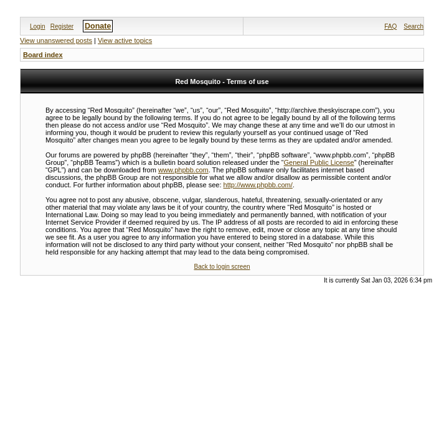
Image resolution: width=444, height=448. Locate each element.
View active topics (125, 40)
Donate (98, 26)
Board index (43, 54)
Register (61, 26)
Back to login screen (222, 266)
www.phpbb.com (183, 170)
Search (413, 26)
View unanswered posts (56, 40)
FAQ (390, 26)
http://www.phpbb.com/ (258, 185)
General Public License (319, 162)
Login (37, 26)
